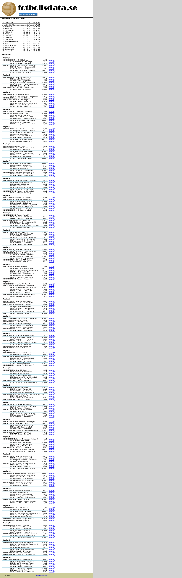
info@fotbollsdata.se (42, 575)
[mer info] (52, 60)
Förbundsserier (26, 14)
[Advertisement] (82, 53)
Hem (20, 14)
